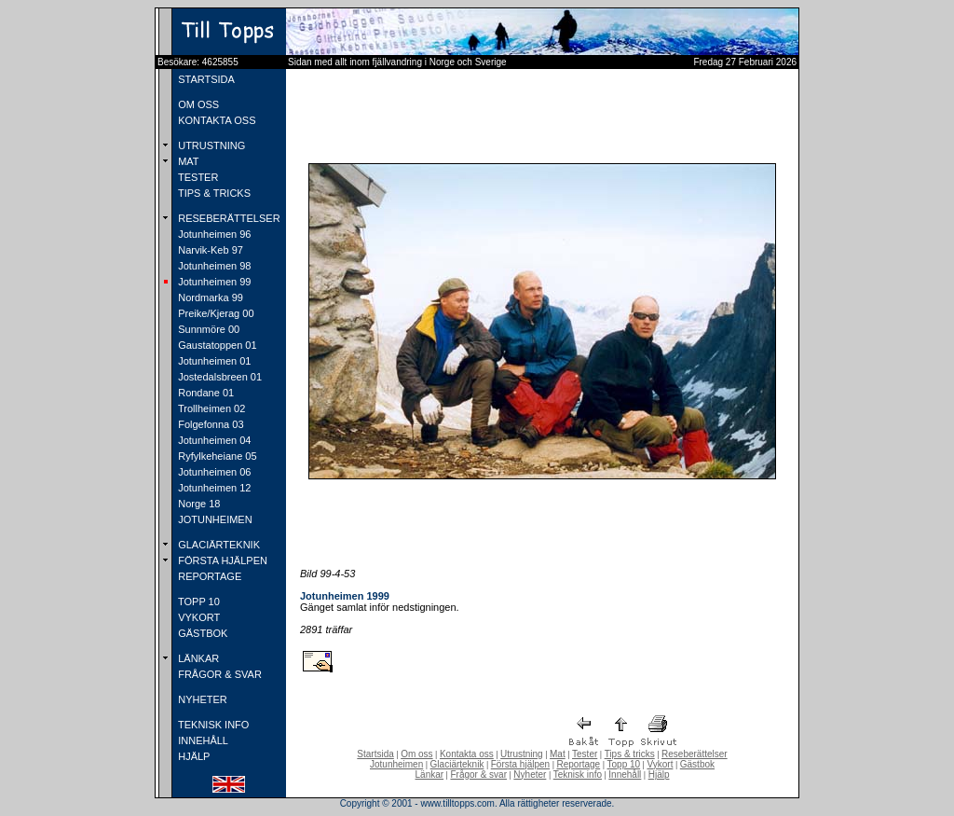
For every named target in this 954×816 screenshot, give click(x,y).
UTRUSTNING (210, 145)
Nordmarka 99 (209, 297)
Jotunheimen (396, 764)
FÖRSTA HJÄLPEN (221, 560)
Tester (584, 754)
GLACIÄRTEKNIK (217, 544)
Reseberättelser (694, 754)
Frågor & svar (478, 774)
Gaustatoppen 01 (215, 345)
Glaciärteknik (457, 764)
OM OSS (197, 104)
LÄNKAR (197, 658)
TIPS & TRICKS (213, 193)
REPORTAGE (208, 576)
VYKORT (197, 617)
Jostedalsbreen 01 (218, 376)
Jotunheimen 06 (213, 471)
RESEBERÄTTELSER (227, 218)
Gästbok (697, 764)
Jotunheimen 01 (213, 361)
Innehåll (624, 774)
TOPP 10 (197, 601)
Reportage (578, 764)
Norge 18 (197, 503)
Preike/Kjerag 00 (214, 313)
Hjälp (659, 774)
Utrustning (521, 754)
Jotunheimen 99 (213, 281)
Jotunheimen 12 (213, 487)
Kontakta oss (467, 754)
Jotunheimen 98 (213, 265)
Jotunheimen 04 (213, 440)
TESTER (196, 177)
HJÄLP (192, 756)
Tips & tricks (630, 754)
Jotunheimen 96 (213, 234)
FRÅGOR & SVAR (218, 674)
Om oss (416, 754)
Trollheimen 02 (210, 408)
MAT (186, 161)
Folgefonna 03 (209, 424)
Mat (558, 754)
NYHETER (201, 699)
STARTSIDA (205, 79)
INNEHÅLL (201, 740)
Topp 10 (624, 764)
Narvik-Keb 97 (209, 250)
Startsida (375, 754)
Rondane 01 (204, 392)
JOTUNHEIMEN (213, 519)
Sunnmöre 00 (207, 329)
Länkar (430, 774)
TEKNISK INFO (212, 724)
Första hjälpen (520, 764)
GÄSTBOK (201, 633)
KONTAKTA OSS (215, 120)
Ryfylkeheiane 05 (215, 456)
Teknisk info (577, 774)
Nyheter (529, 774)
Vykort (660, 764)
